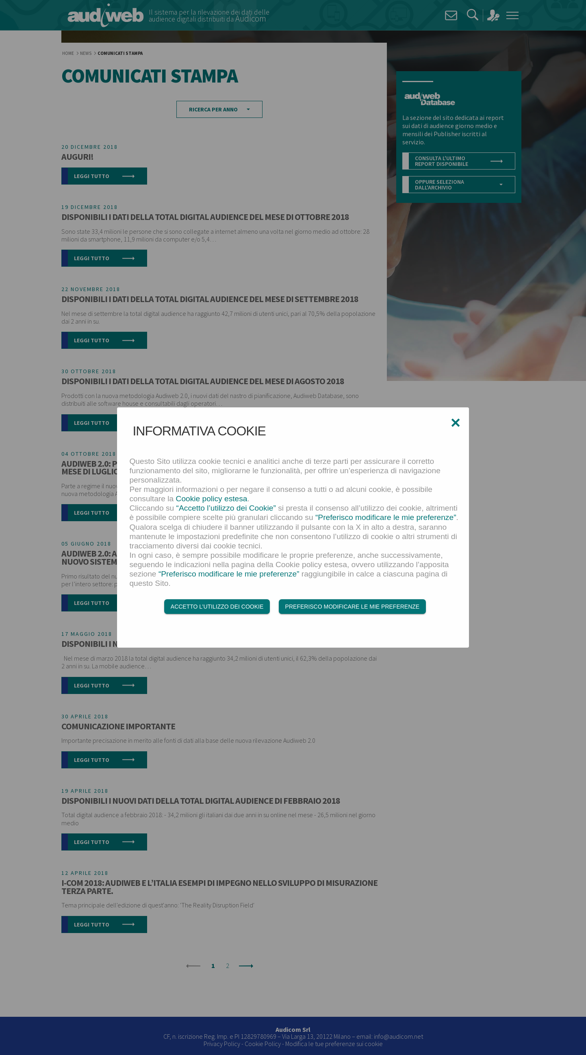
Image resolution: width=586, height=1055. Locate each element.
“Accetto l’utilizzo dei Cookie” (226, 509)
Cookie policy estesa (211, 500)
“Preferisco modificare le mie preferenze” (385, 518)
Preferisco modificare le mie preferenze (352, 607)
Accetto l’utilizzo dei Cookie (217, 607)
